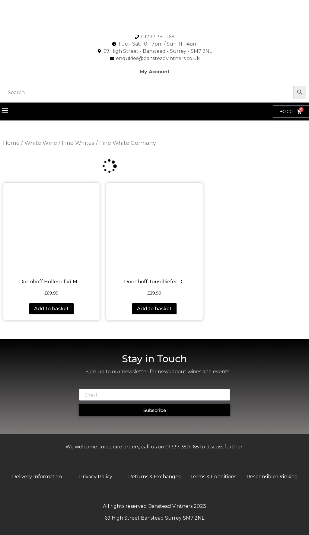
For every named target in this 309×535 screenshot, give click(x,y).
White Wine (40, 143)
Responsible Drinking (272, 476)
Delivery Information (37, 476)
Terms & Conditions (213, 476)
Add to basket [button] (51, 308)
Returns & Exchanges (154, 476)
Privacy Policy (95, 476)
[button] (5, 110)
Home (11, 143)
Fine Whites (78, 143)
